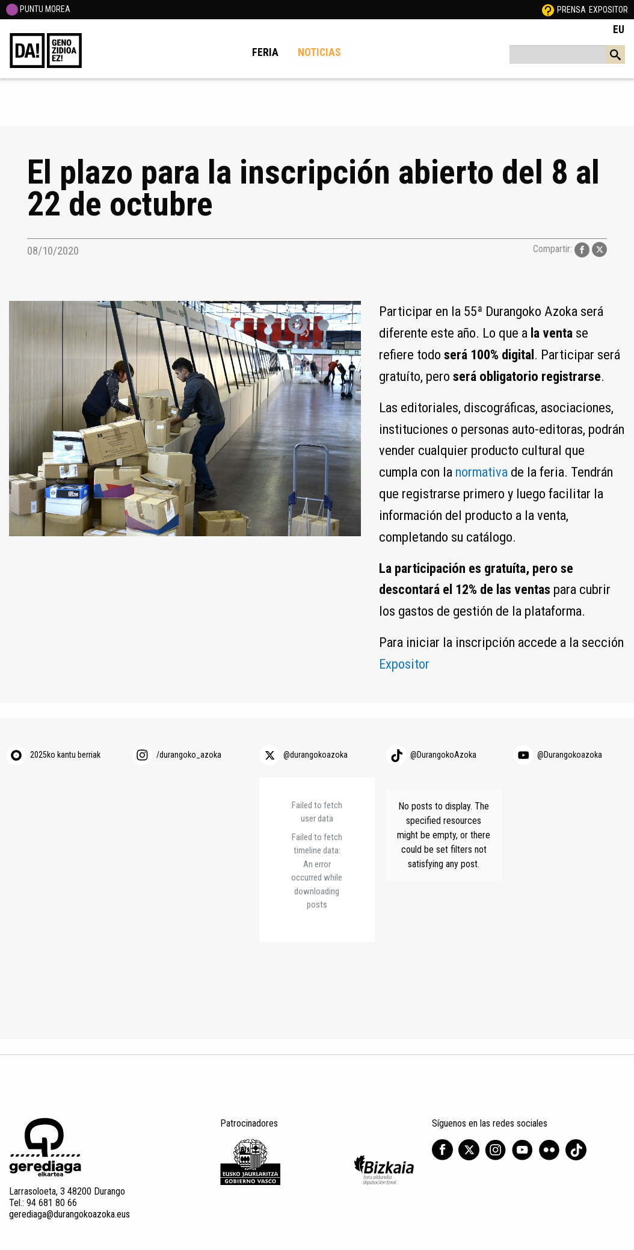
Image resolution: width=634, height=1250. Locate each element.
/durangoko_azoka (188, 755)
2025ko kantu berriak (65, 755)
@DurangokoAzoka (443, 755)
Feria (265, 52)
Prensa (571, 9)
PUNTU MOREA (38, 9)
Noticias (319, 52)
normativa (481, 472)
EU (618, 29)
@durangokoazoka (315, 755)
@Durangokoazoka (569, 755)
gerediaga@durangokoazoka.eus (69, 1214)
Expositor (608, 9)
